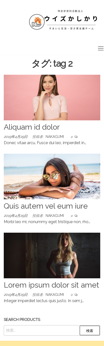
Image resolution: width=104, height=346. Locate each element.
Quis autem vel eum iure (46, 206)
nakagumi (55, 137)
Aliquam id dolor (32, 127)
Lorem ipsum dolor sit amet (51, 285)
